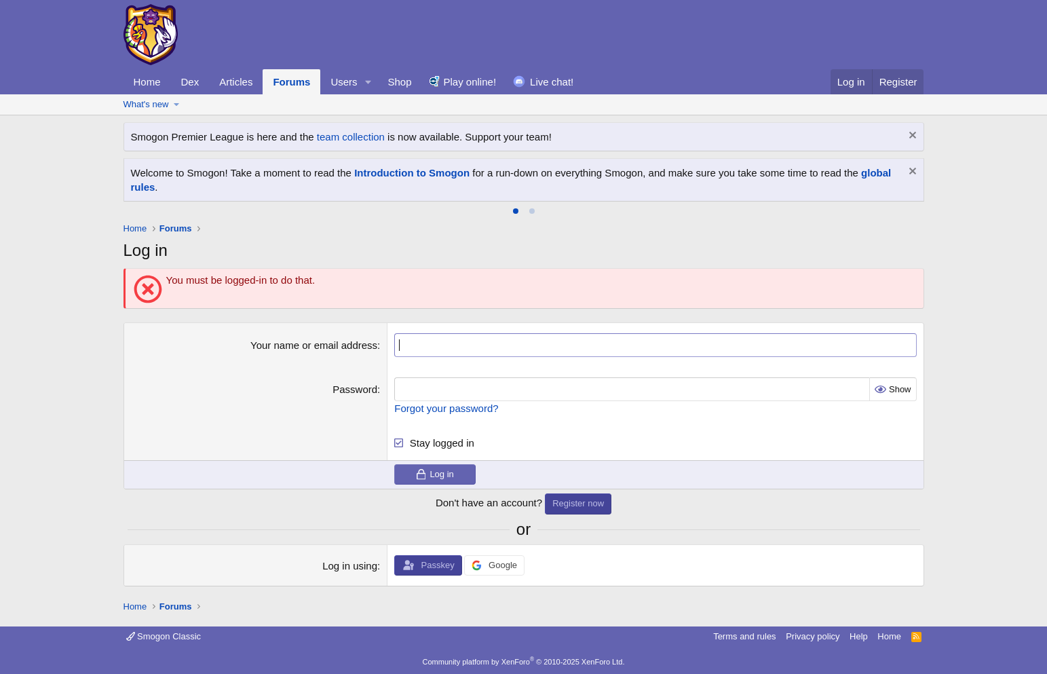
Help (859, 636)
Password (354, 389)
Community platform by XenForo (524, 662)
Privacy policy (812, 636)
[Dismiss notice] (911, 137)
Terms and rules (744, 636)
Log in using (349, 566)
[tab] (516, 211)
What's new (146, 104)
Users (343, 82)
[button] (367, 81)
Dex (190, 82)
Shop (399, 82)
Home (147, 82)
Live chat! (551, 82)
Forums (291, 82)
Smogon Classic (164, 636)
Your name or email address (313, 345)
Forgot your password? (446, 408)
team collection (351, 137)
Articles (235, 82)
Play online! (470, 82)
